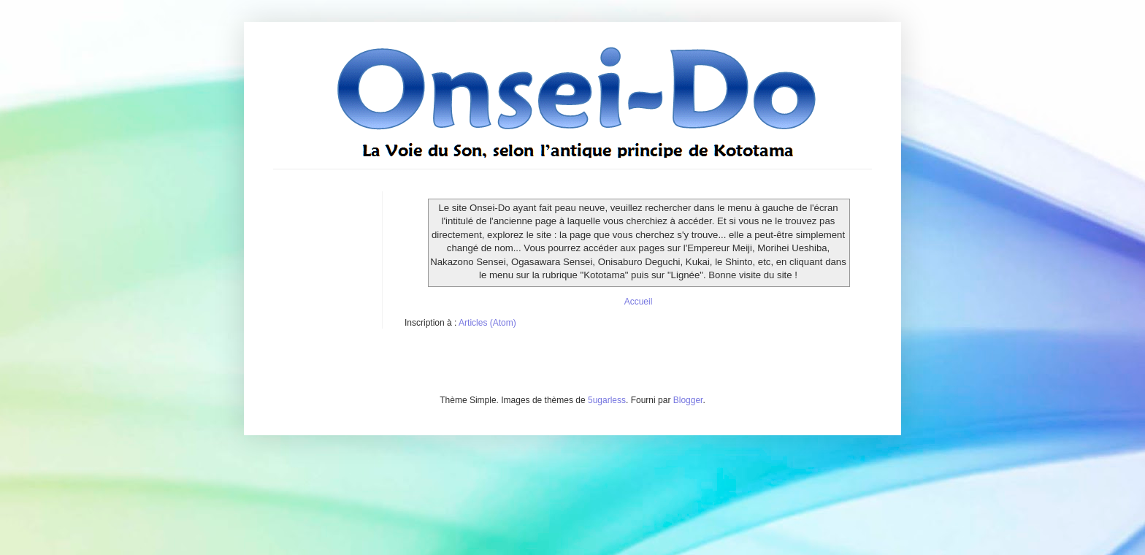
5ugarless (607, 400)
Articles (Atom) (487, 323)
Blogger (688, 400)
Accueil (638, 301)
